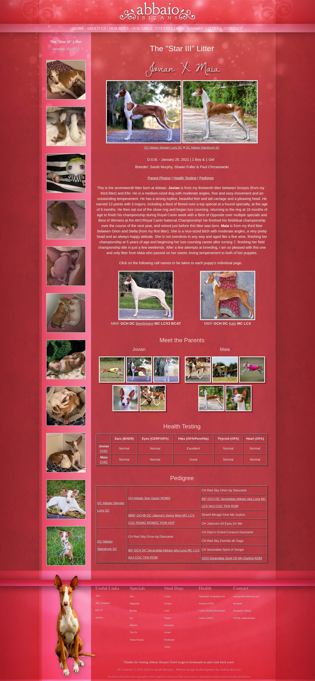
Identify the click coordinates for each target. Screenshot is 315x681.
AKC (98, 596)
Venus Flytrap (137, 639)
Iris (131, 618)
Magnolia (134, 603)
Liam (167, 610)
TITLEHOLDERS (169, 28)
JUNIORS (195, 28)
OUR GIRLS (141, 28)
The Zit (133, 632)
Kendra (133, 610)
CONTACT (233, 28)
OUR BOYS (119, 28)
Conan (167, 596)
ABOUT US (96, 28)
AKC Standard (102, 603)
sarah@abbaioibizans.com (246, 596)
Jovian (167, 632)
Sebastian (169, 625)
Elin (132, 596)
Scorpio (168, 603)
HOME (78, 28)
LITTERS (213, 28)
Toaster (168, 618)
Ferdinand (169, 639)
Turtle (167, 647)
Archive (99, 617)
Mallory (134, 625)
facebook (237, 603)
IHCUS (99, 610)
